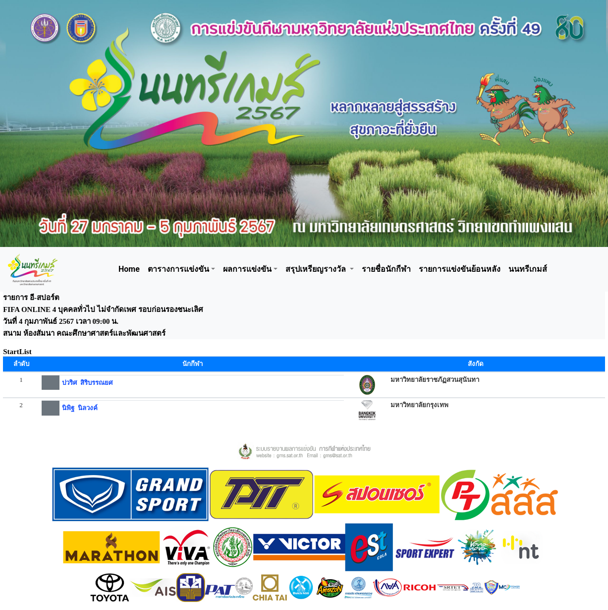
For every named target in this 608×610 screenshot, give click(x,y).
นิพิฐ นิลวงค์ (80, 408)
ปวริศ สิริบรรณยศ (87, 382)
